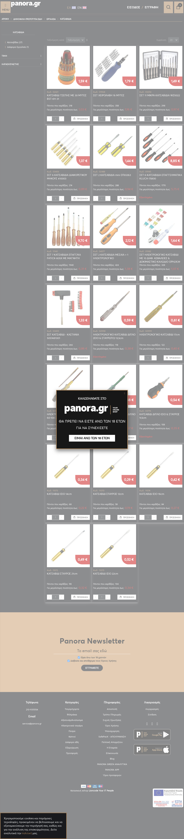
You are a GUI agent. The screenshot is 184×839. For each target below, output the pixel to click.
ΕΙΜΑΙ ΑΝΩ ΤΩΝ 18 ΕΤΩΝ (92, 438)
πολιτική (27, 833)
